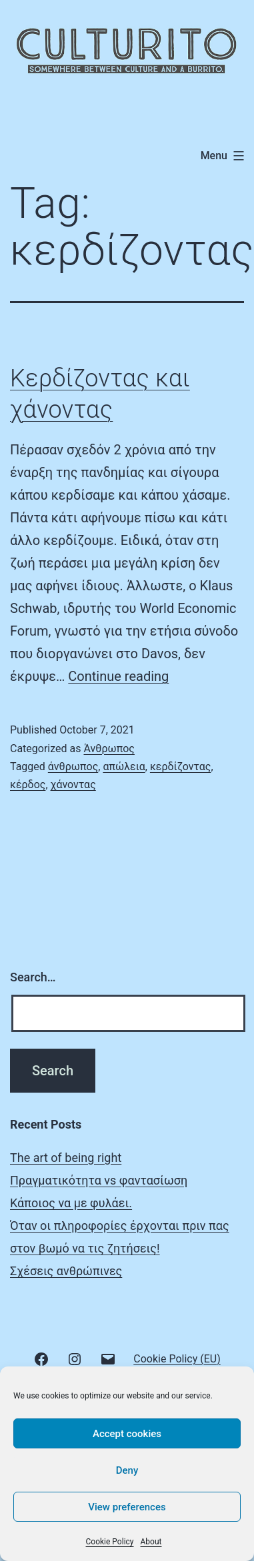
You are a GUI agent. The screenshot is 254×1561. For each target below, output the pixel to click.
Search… (33, 977)
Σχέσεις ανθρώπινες (66, 1271)
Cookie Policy (110, 1541)
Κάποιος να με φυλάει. (71, 1203)
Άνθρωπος (108, 748)
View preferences (126, 1507)
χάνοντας (73, 784)
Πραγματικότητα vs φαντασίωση (98, 1180)
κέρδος (27, 784)
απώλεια (124, 766)
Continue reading (118, 676)
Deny (127, 1470)
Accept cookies (127, 1434)
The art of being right (65, 1158)
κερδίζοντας (180, 766)
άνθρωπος (73, 766)
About (151, 1541)
